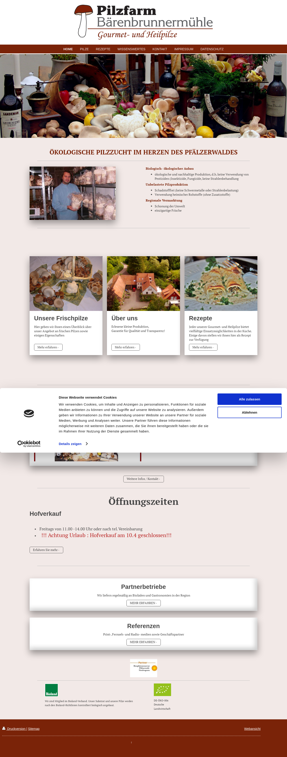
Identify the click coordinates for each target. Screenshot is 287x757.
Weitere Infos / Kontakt (142, 479)
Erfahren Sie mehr (45, 550)
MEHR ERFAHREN (142, 603)
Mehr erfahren (47, 347)
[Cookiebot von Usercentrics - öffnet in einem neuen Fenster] (29, 748)
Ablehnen (249, 717)
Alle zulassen (249, 704)
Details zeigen (70, 748)
